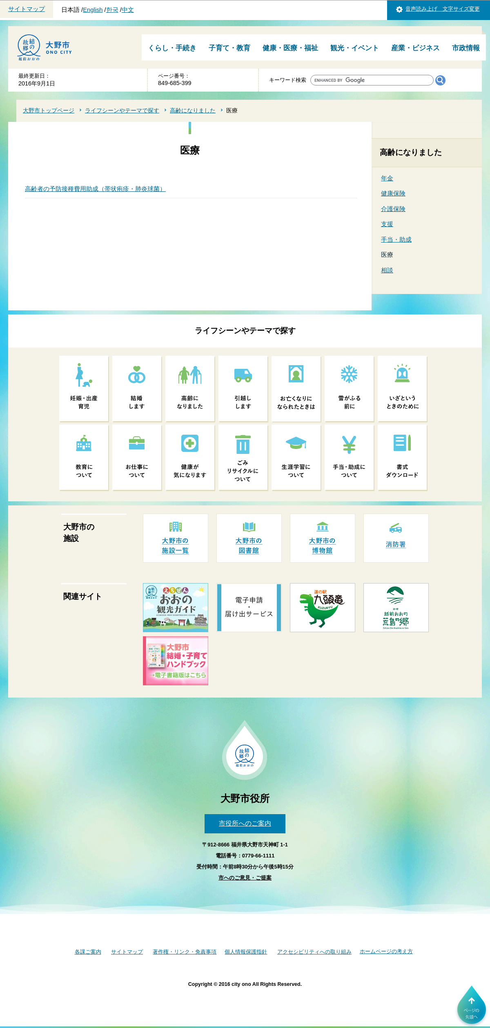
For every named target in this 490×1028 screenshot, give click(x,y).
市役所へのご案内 (245, 823)
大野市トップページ (48, 110)
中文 (128, 10)
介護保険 (393, 208)
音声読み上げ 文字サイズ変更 (442, 9)
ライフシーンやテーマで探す (122, 110)
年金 (387, 178)
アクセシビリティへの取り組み (314, 952)
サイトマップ (26, 9)
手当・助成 (396, 239)
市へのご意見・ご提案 (245, 878)
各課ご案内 (88, 952)
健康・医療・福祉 (290, 48)
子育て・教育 (229, 48)
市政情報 (466, 48)
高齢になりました (193, 110)
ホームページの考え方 (386, 951)
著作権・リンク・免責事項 (184, 952)
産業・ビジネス (415, 48)
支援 (387, 223)
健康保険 (393, 193)
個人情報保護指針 (246, 952)
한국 (112, 10)
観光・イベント (354, 48)
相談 (387, 270)
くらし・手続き (172, 48)
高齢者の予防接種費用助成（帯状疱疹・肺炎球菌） (95, 188)
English (92, 10)
